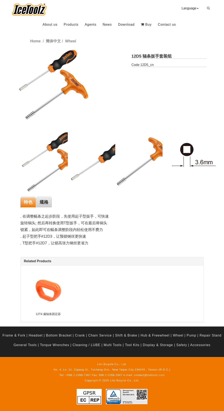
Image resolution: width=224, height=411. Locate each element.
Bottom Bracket (58, 335)
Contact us (167, 24)
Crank (80, 335)
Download (126, 24)
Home (35, 41)
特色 (28, 202)
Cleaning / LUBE (86, 345)
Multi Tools (113, 345)
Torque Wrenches (54, 345)
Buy (146, 24)
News (107, 24)
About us (50, 24)
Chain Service (100, 335)
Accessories (200, 345)
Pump (191, 335)
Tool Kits (132, 345)
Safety (181, 345)
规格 (44, 202)
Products (71, 24)
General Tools (25, 345)
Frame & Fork (14, 335)
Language (189, 8)
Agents (90, 24)
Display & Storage (158, 345)
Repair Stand (210, 335)
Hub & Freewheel (155, 335)
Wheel (178, 335)
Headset (36, 335)
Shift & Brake (126, 335)
